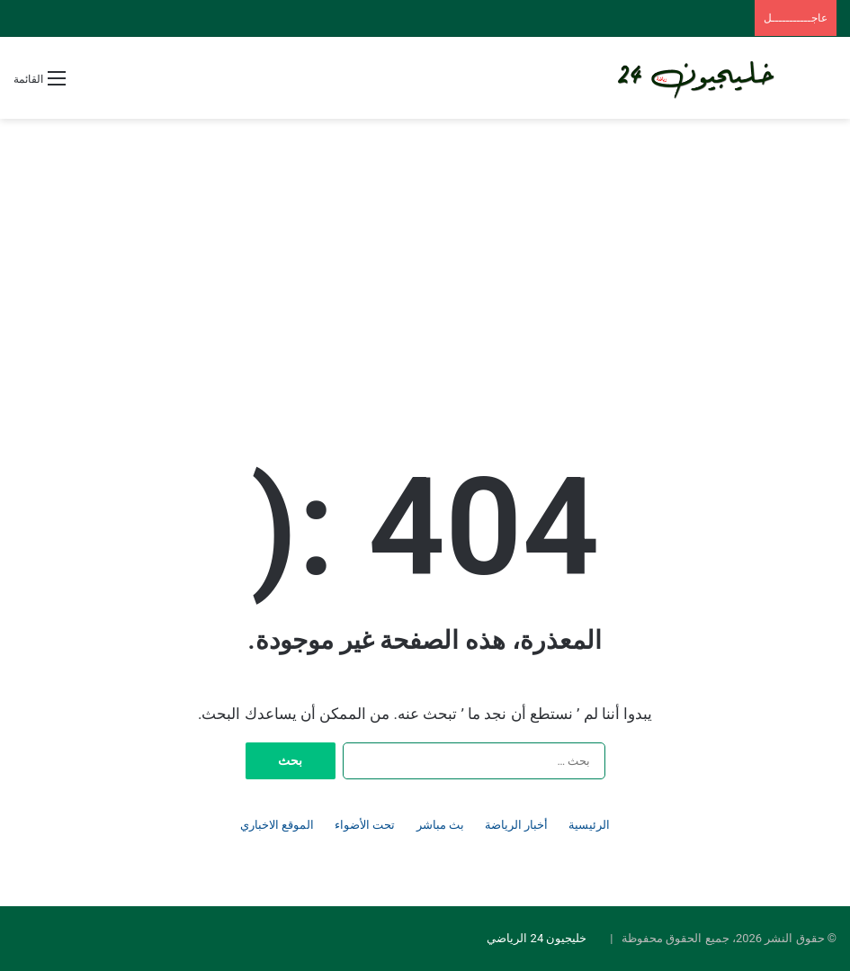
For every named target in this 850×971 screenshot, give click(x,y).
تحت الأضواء (365, 825)
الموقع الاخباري (277, 825)
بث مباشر (440, 825)
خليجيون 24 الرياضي (536, 938)
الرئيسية (589, 825)
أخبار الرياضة (516, 825)
